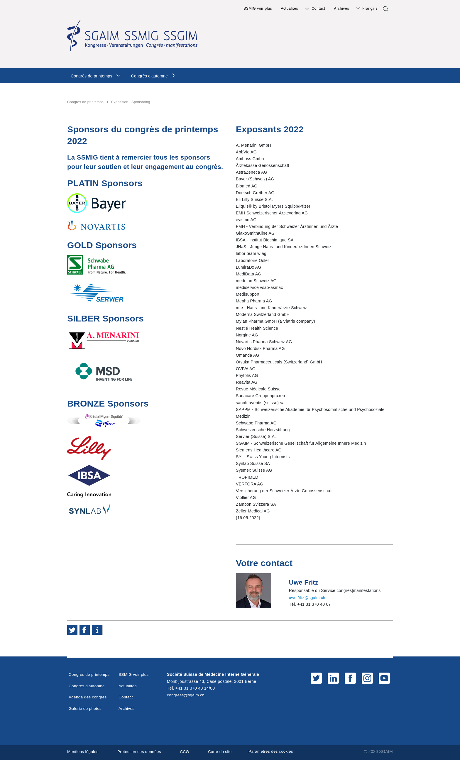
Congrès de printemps (91, 76)
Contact (318, 8)
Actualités (289, 8)
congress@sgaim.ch (186, 695)
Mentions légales (83, 751)
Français (370, 8)
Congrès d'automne (149, 76)
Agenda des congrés (88, 697)
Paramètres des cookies (277, 751)
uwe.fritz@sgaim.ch (308, 597)
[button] (72, 630)
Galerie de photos (86, 708)
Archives (341, 8)
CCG (187, 751)
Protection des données (140, 751)
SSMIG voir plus (257, 8)
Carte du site (223, 751)
